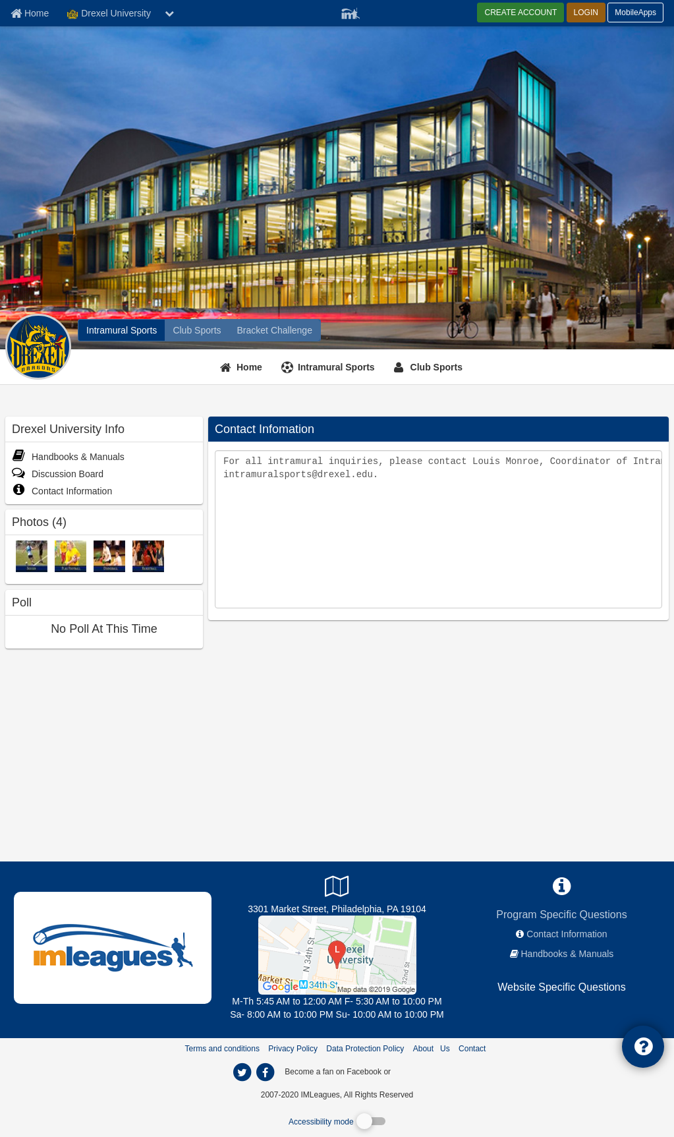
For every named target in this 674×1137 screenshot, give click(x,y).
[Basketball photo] (148, 555)
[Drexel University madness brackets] (274, 330)
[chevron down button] (169, 13)
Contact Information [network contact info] (566, 934)
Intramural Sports (336, 367)
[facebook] (419, 1071)
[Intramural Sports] (330, 367)
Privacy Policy (293, 1048)
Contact (472, 1048)
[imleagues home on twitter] (242, 1072)
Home (249, 367)
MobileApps (635, 12)
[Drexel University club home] (197, 330)
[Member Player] (350, 12)
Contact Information (62, 491)
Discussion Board (57, 474)
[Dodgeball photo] (109, 555)
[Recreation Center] (337, 954)
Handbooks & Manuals (68, 457)
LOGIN (586, 12)
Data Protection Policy (365, 1048)
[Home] (242, 367)
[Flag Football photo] (70, 555)
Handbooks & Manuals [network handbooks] (567, 953)
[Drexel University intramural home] (121, 330)
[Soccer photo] (31, 555)
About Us (431, 1048)
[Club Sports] (429, 367)
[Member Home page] (30, 13)
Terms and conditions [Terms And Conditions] (222, 1048)
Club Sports (436, 367)
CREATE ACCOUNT (520, 12)
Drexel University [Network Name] (109, 14)
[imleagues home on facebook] (265, 1072)
